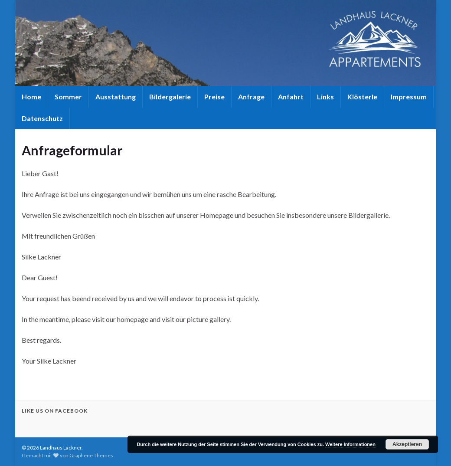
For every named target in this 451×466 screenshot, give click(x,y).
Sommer (68, 96)
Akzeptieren (407, 444)
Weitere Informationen (350, 444)
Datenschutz (42, 118)
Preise (214, 96)
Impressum (409, 96)
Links (325, 96)
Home (31, 96)
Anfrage (251, 96)
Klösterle (362, 96)
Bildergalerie (170, 96)
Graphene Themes (91, 455)
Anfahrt (291, 96)
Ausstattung (115, 96)
